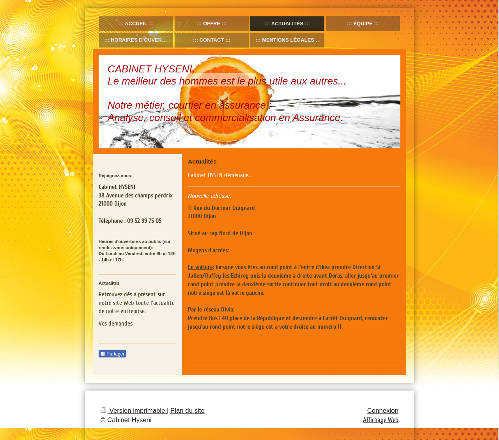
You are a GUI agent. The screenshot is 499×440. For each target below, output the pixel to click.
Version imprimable (134, 410)
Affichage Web (380, 420)
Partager (112, 354)
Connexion (382, 410)
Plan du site (187, 410)
